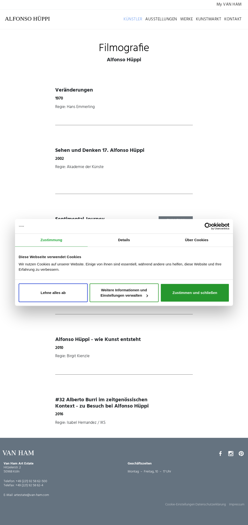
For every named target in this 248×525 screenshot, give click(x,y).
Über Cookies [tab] (197, 240)
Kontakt (233, 19)
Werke (186, 19)
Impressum (236, 504)
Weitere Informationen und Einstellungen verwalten (124, 292)
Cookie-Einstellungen (180, 504)
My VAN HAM (229, 5)
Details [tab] (124, 240)
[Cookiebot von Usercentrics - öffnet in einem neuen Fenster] (208, 226)
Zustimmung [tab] (51, 240)
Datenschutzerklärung (210, 504)
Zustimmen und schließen (194, 293)
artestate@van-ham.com (31, 495)
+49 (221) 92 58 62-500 (31, 481)
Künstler (133, 19)
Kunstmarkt (208, 19)
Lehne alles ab (53, 293)
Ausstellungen (161, 19)
